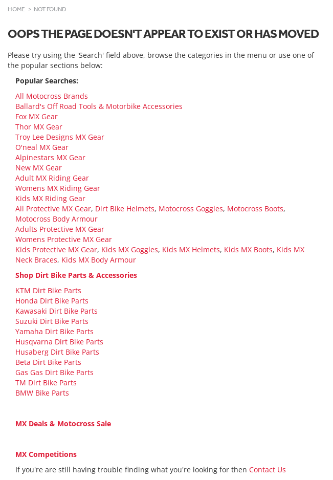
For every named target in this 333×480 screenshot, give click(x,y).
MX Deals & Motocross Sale (63, 423)
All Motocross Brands (51, 96)
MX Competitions (46, 454)
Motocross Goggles (191, 208)
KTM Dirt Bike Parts (48, 290)
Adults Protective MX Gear (59, 229)
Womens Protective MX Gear (63, 239)
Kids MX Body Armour (98, 260)
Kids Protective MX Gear (56, 249)
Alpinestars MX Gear (50, 157)
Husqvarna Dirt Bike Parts (59, 341)
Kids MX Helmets (191, 249)
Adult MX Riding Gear (52, 178)
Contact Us (267, 469)
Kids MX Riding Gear (50, 198)
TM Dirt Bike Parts (46, 382)
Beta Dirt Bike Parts (48, 362)
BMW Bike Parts (42, 393)
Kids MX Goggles (129, 249)
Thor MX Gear (38, 127)
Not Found (50, 9)
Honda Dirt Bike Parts (51, 301)
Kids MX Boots (248, 249)
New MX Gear (38, 167)
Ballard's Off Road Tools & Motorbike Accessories (99, 106)
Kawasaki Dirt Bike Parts (56, 311)
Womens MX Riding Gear (57, 188)
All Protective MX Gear (53, 208)
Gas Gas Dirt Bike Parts (54, 372)
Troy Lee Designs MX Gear (59, 137)
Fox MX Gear (36, 116)
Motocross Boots (255, 208)
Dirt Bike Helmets (124, 208)
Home (16, 9)
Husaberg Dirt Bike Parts (57, 352)
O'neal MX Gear (42, 147)
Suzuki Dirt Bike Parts (51, 321)
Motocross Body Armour (56, 219)
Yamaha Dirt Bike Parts (54, 331)
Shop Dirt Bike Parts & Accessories (76, 275)
